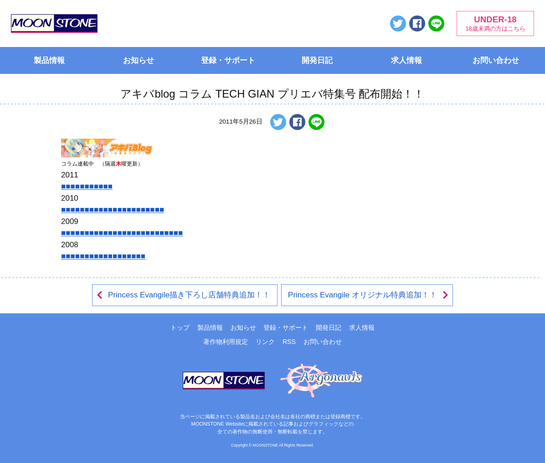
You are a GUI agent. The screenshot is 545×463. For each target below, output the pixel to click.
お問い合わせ (496, 60)
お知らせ (138, 60)
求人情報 (406, 60)
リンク (265, 341)
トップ (180, 327)
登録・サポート (228, 60)
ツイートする (398, 23)
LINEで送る (436, 23)
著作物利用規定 (225, 341)
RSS (289, 341)
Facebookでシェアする (417, 23)
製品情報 (49, 60)
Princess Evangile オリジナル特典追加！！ (368, 295)
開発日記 (317, 60)
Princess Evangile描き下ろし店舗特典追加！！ (183, 295)
